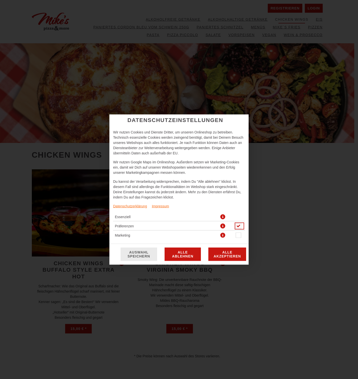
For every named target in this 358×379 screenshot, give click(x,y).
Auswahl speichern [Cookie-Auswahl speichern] (139, 254)
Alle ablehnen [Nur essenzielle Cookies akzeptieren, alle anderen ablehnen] (182, 254)
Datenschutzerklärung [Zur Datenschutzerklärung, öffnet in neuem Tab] (130, 206)
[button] (222, 216)
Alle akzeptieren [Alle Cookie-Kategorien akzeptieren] (227, 254)
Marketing (122, 235)
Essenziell (123, 217)
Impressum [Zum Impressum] (160, 206)
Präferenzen (124, 226)
